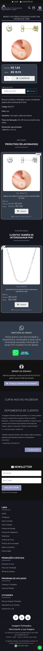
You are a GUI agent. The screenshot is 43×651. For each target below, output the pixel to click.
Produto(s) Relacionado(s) (22, 217)
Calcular (31, 91)
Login (15, 2)
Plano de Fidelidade (9, 568)
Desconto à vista (8, 564)
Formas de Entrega (8, 529)
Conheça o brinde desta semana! (21, 384)
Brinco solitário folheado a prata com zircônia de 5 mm (22, 197)
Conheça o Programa (9, 585)
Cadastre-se (26, 2)
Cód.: (21, 193)
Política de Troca (8, 540)
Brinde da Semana (8, 572)
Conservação (6, 551)
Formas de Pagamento (10, 532)
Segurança (5, 536)
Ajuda (4, 514)
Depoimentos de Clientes (11, 605)
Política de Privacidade (9, 492)
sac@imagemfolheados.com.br (24, 643)
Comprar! (22, 210)
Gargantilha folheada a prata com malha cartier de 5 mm (21, 291)
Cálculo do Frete (7, 87)
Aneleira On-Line (8, 609)
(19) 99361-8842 (21, 646)
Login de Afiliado (8, 588)
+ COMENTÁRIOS (33, 450)
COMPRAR (25, 78)
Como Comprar (7, 525)
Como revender (7, 521)
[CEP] (13, 91)
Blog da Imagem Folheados (11, 601)
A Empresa (5, 517)
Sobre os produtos (8, 547)
